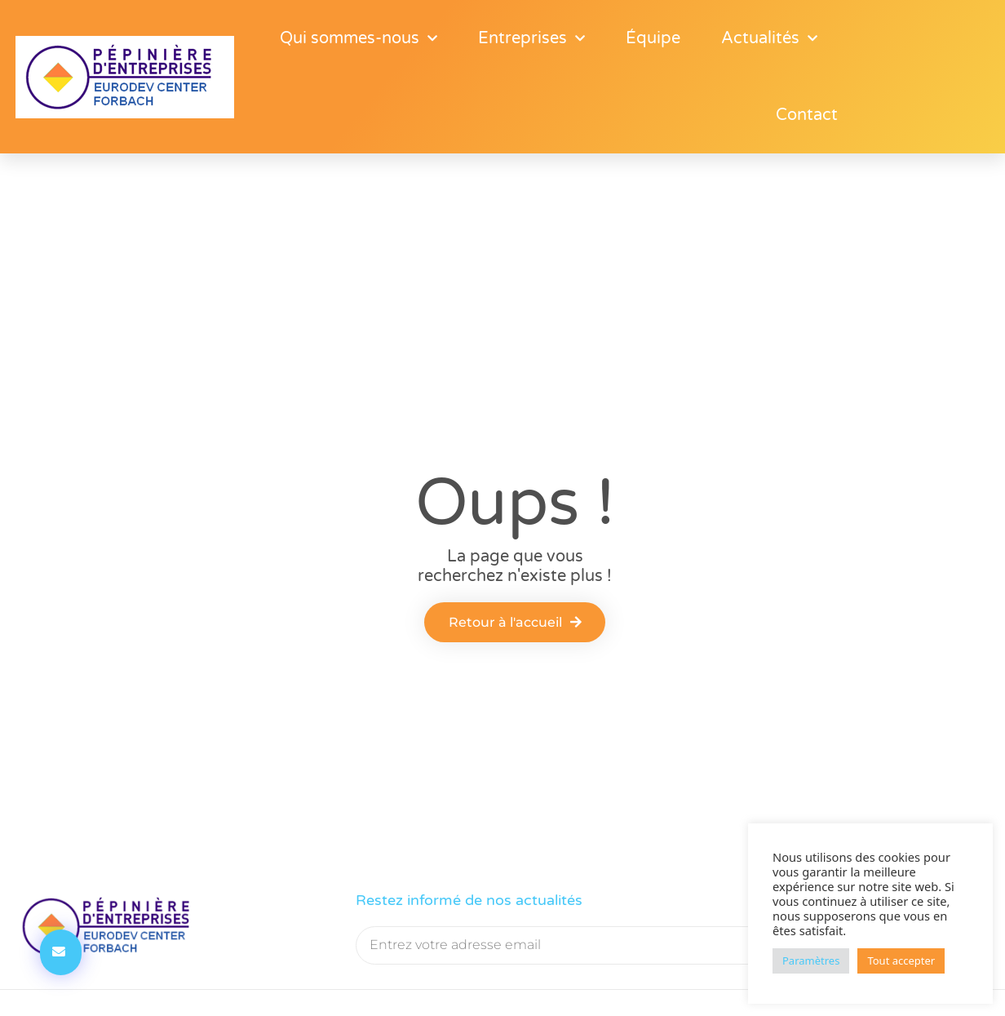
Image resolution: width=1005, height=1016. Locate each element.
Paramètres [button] (810, 960)
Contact (807, 115)
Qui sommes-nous (358, 38)
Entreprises (531, 38)
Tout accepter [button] (901, 960)
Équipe (653, 38)
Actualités (769, 38)
